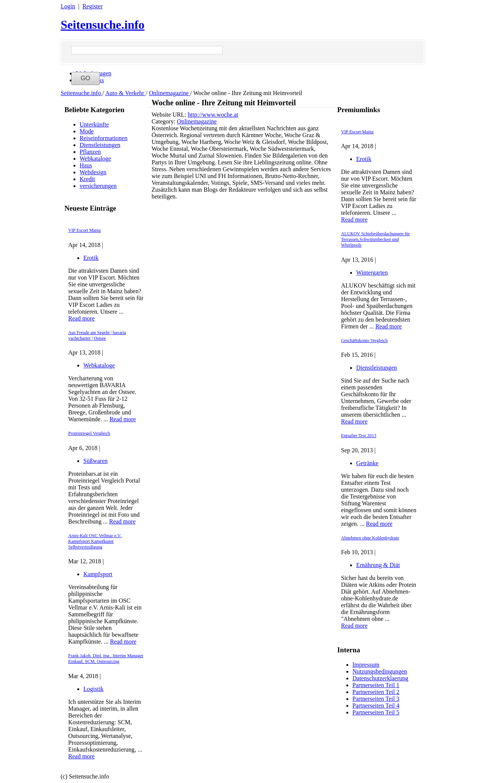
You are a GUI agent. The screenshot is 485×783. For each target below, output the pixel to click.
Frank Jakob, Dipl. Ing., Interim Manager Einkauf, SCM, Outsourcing (105, 658)
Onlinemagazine (169, 93)
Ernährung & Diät (378, 565)
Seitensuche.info (102, 24)
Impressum (365, 664)
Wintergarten (372, 272)
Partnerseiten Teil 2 (375, 692)
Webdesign (93, 172)
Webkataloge (95, 158)
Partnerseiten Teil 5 (375, 712)
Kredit (87, 179)
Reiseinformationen (103, 138)
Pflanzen (90, 151)
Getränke (367, 463)
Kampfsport (97, 574)
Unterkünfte (94, 124)
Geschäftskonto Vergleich (364, 340)
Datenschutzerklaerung (380, 678)
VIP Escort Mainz (84, 230)
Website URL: (170, 114)
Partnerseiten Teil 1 (375, 685)
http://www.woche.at (213, 114)
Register (92, 6)
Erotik (91, 258)
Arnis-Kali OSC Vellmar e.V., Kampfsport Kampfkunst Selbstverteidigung (95, 541)
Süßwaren (95, 461)
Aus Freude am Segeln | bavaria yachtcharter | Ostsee (97, 335)
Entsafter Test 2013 (358, 435)
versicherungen (98, 186)
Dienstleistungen (100, 145)
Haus (86, 165)
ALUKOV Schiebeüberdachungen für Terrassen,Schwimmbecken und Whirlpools (375, 239)
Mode (87, 131)
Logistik (93, 689)
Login (68, 6)
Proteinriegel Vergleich (89, 433)
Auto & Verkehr (125, 93)
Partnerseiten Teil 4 (375, 705)
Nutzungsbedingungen (379, 671)
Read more (81, 318)
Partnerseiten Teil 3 (375, 698)
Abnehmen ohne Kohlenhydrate (370, 538)
